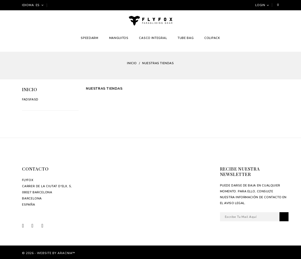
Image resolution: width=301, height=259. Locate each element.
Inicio (29, 89)
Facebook (26, 225)
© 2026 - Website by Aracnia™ (48, 253)
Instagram (45, 225)
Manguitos (118, 38)
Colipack (212, 38)
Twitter (36, 225)
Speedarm (89, 38)
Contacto (35, 169)
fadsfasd (30, 99)
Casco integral (153, 38)
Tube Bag (186, 38)
